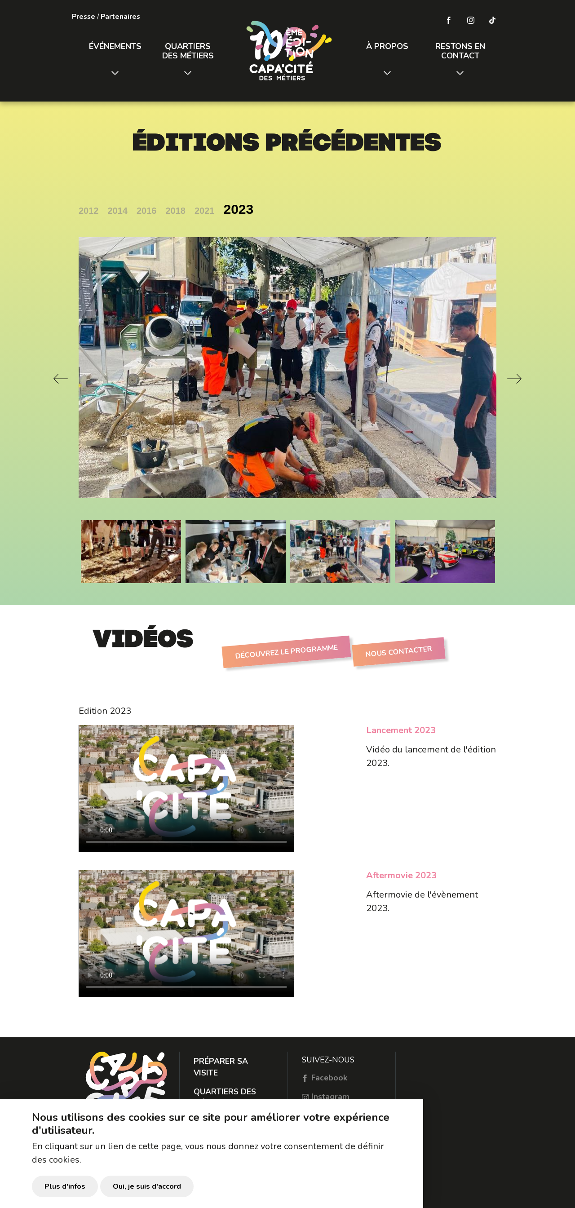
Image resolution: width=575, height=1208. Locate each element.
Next (514, 379)
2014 (118, 211)
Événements (115, 46)
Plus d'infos (64, 1186)
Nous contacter (398, 651)
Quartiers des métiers (188, 51)
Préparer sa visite (221, 1067)
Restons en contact (460, 51)
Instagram (325, 1096)
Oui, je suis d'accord (147, 1186)
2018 (176, 211)
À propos (387, 46)
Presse (83, 17)
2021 (205, 211)
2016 (147, 211)
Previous (61, 379)
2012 (89, 211)
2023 (239, 209)
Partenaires (120, 17)
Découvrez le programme (286, 651)
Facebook (324, 1077)
